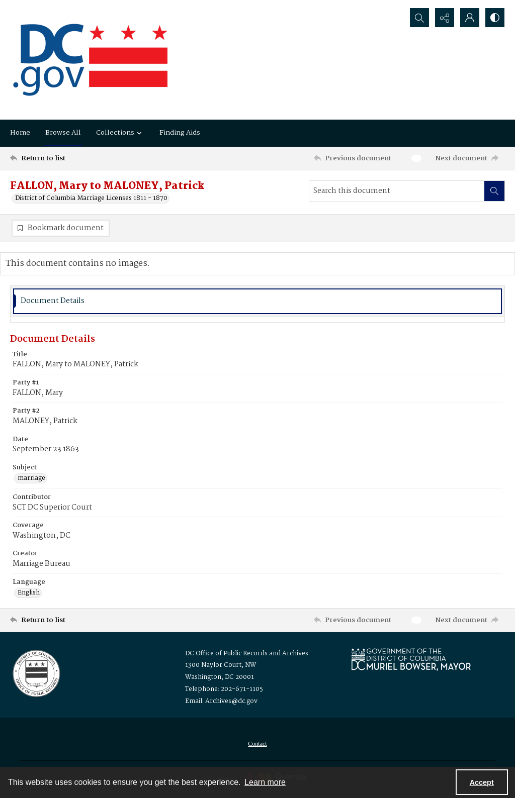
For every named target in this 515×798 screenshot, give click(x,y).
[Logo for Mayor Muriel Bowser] (411, 659)
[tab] (257, 301)
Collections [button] (120, 132)
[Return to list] (77, 158)
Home (20, 132)
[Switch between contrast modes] (494, 17)
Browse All (63, 132)
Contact (257, 743)
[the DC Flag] (90, 60)
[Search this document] (396, 191)
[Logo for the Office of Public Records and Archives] (35, 672)
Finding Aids (179, 132)
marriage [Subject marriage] (31, 478)
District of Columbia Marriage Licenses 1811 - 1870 (91, 198)
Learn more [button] (265, 782)
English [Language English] (29, 593)
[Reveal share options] (444, 17)
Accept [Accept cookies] (482, 782)
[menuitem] (257, 744)
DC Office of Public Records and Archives (246, 653)
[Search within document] (494, 191)
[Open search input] (419, 17)
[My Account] (469, 17)
